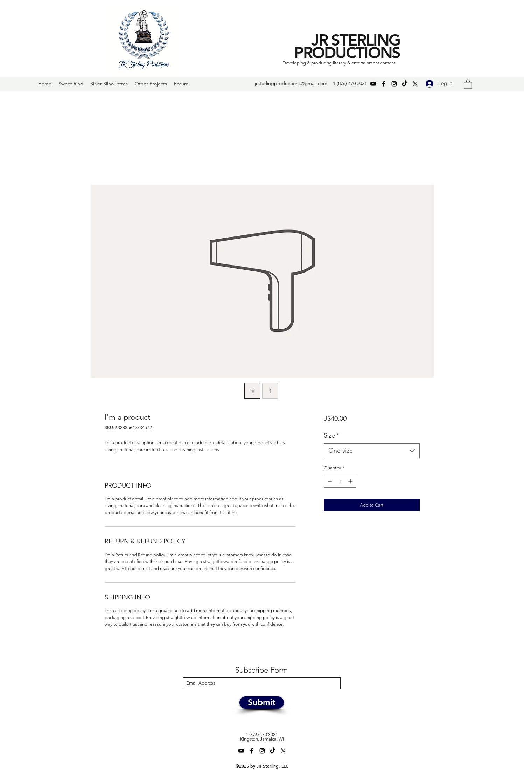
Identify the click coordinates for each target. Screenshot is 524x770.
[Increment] (351, 481)
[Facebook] (383, 83)
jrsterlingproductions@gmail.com (291, 83)
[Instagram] (394, 83)
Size (331, 435)
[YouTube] (373, 83)
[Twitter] (415, 83)
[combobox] (371, 450)
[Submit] (261, 702)
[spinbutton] (340, 481)
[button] (468, 84)
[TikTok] (404, 83)
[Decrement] (329, 481)
